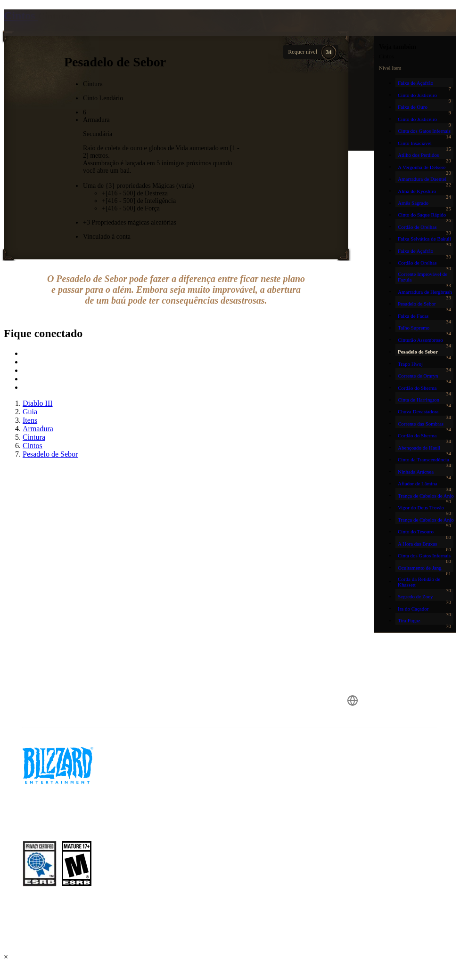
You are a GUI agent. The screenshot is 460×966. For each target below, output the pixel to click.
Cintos (21, 15)
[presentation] (39, 34)
